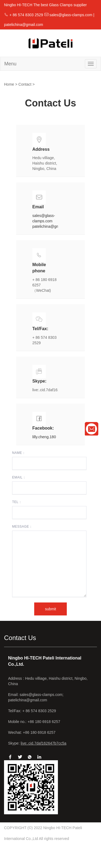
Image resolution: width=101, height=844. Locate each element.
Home (9, 84)
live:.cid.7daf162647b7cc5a (44, 743)
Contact (24, 84)
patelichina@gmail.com (51, 226)
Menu (10, 63)
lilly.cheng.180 (44, 437)
